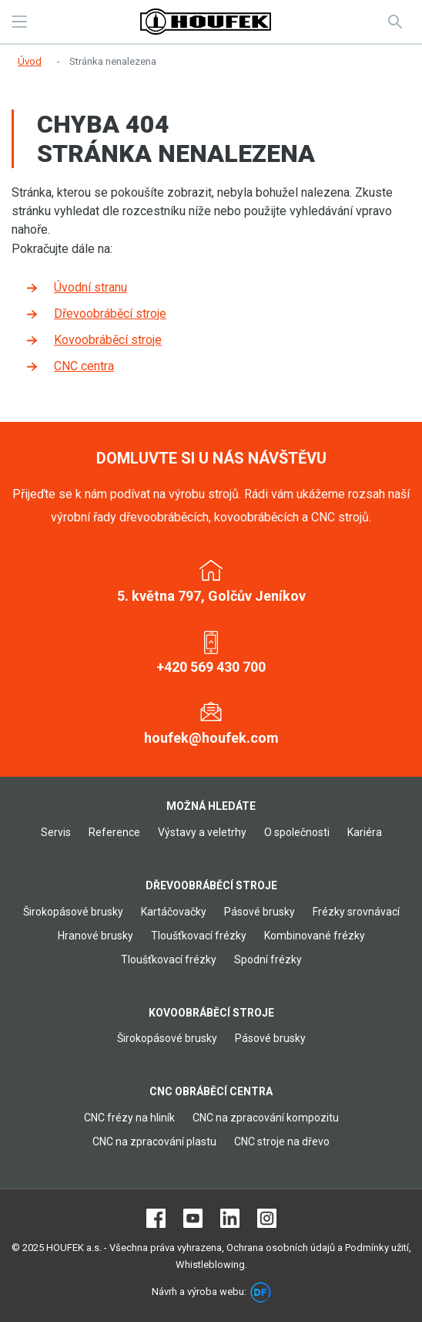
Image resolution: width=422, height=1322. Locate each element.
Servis (56, 832)
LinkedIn (229, 1218)
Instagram (266, 1218)
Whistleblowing (210, 1264)
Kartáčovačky (173, 912)
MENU (19, 21)
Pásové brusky (259, 912)
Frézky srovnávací (356, 912)
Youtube (193, 1218)
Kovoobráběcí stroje (108, 339)
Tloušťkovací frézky (198, 935)
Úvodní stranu (90, 287)
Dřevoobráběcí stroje (110, 313)
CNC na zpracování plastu (154, 1141)
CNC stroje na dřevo (282, 1141)
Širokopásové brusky (73, 912)
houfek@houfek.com (211, 738)
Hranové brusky (95, 935)
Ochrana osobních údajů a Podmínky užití (317, 1247)
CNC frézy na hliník (129, 1117)
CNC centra (84, 366)
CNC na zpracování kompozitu (266, 1117)
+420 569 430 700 (211, 667)
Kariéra (364, 832)
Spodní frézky (268, 959)
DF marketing (260, 1292)
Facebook (156, 1218)
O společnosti (297, 832)
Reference (114, 832)
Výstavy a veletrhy (202, 832)
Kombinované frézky (314, 935)
